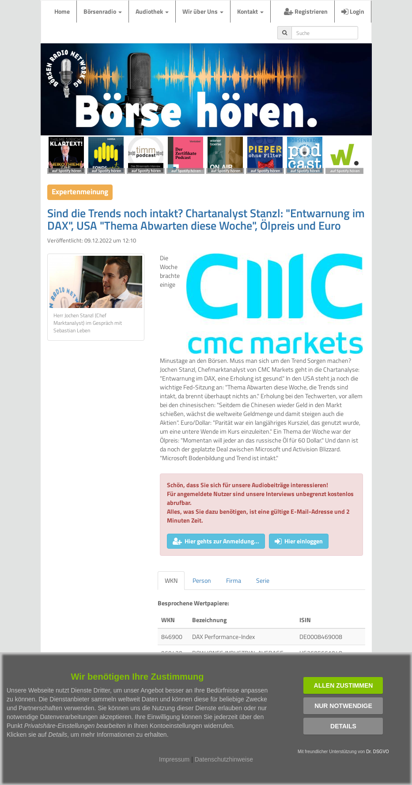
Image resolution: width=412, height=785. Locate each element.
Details (343, 726)
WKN (171, 580)
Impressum (174, 759)
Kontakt (250, 11)
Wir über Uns (202, 11)
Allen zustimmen (343, 685)
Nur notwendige (343, 705)
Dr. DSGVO (377, 751)
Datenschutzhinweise (224, 759)
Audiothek (152, 11)
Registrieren (306, 11)
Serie (262, 580)
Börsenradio (102, 11)
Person (202, 580)
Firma (233, 580)
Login (352, 11)
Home (62, 11)
